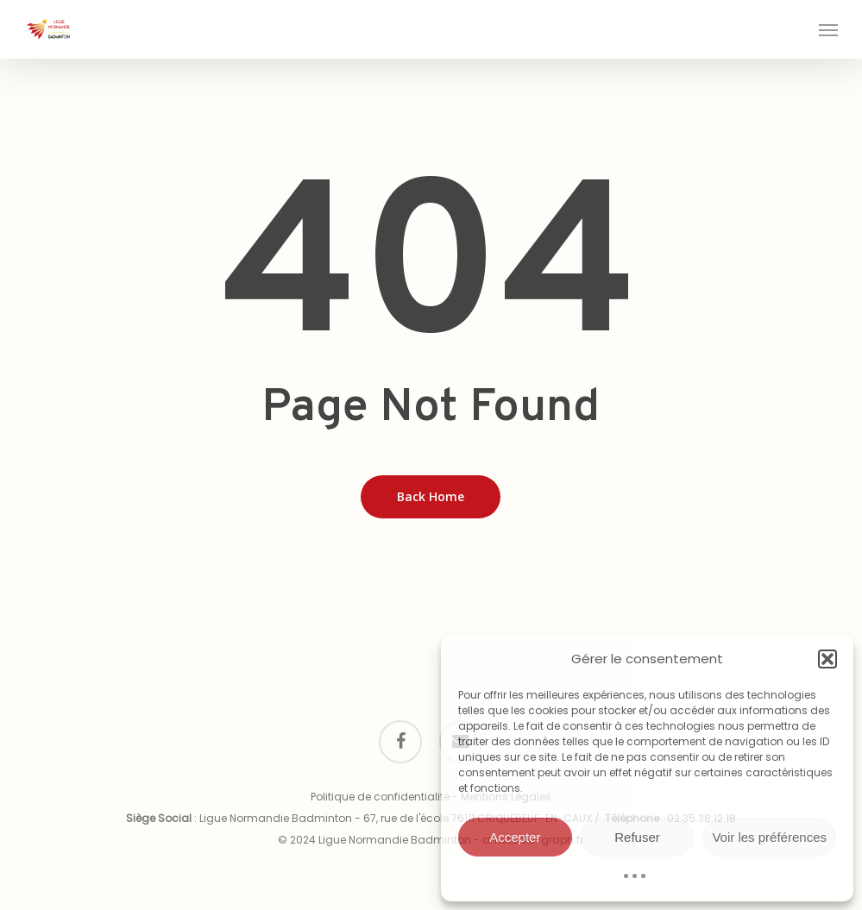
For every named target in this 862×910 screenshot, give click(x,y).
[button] (827, 659)
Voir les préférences (769, 837)
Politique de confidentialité (380, 796)
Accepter (514, 837)
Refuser (637, 837)
